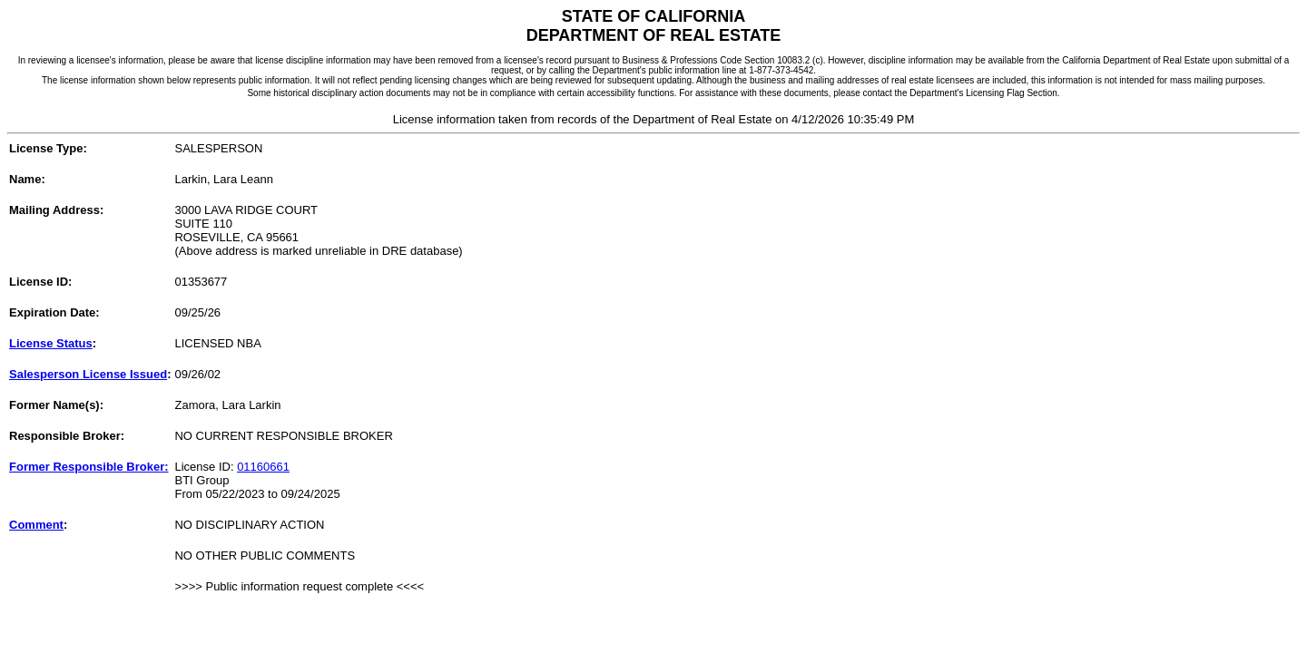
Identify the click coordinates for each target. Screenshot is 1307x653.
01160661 (263, 466)
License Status (51, 343)
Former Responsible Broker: (89, 466)
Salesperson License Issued (88, 374)
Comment (36, 524)
